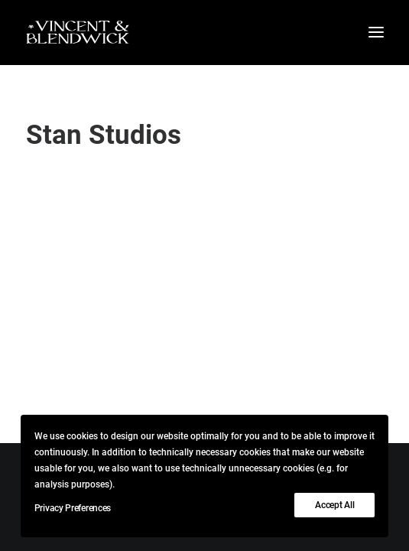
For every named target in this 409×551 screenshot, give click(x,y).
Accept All (334, 505)
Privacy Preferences (72, 508)
